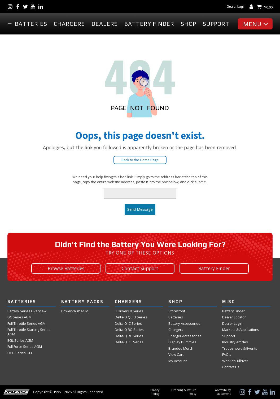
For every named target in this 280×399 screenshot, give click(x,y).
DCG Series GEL (20, 353)
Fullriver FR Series (129, 311)
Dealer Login (236, 6)
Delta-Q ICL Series (129, 342)
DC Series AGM (19, 317)
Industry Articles (235, 342)
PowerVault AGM (74, 311)
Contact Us (230, 367)
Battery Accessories (184, 323)
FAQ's (226, 354)
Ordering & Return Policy (183, 392)
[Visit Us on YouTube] (34, 6)
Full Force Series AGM (24, 346)
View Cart (175, 354)
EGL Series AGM (20, 340)
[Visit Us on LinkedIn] (42, 6)
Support (216, 24)
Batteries (31, 24)
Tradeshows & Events (239, 348)
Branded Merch (180, 348)
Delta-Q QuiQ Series (131, 317)
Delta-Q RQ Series (129, 329)
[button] (256, 23)
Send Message (140, 209)
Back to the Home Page (140, 159)
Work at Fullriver (235, 361)
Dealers (104, 24)
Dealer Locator (234, 317)
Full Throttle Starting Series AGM (28, 331)
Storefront (176, 311)
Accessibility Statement (223, 392)
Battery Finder (149, 24)
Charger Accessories (185, 336)
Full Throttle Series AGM (26, 323)
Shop (188, 24)
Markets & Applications (240, 329)
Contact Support (140, 268)
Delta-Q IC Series (128, 323)
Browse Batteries (66, 268)
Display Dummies (182, 342)
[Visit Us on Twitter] (26, 6)
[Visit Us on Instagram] (11, 6)
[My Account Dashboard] (252, 6)
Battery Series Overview (26, 311)
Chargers (69, 24)
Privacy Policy (154, 392)
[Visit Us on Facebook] (19, 6)
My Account (177, 361)
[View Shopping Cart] (264, 6)
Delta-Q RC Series (129, 336)
